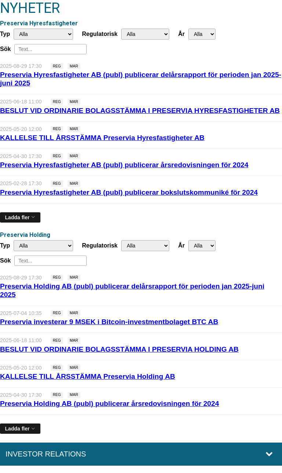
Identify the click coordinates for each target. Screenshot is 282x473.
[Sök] (50, 49)
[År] (202, 34)
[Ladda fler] (20, 217)
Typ (5, 34)
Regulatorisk (100, 34)
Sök (5, 49)
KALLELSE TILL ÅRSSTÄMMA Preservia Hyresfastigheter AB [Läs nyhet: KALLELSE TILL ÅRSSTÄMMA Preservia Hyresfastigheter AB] (102, 138)
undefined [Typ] (43, 34)
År (181, 34)
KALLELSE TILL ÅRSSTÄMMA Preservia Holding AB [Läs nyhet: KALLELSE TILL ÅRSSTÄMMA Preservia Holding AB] (87, 376)
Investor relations (46, 454)
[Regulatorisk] (145, 34)
